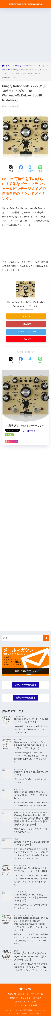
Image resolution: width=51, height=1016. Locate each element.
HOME (25, 988)
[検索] (46, 638)
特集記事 (14, 998)
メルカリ (27, 339)
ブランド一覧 (37, 994)
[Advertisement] (25, 35)
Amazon (27, 316)
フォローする (28, 431)
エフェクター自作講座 (31, 998)
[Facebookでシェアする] (20, 168)
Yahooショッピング (27, 332)
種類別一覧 (23, 994)
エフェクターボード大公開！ (25, 1005)
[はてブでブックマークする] (30, 168)
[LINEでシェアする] (40, 169)
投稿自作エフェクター (25, 1002)
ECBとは (12, 994)
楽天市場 (27, 324)
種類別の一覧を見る (25, 697)
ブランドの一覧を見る (25, 684)
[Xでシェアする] (10, 168)
